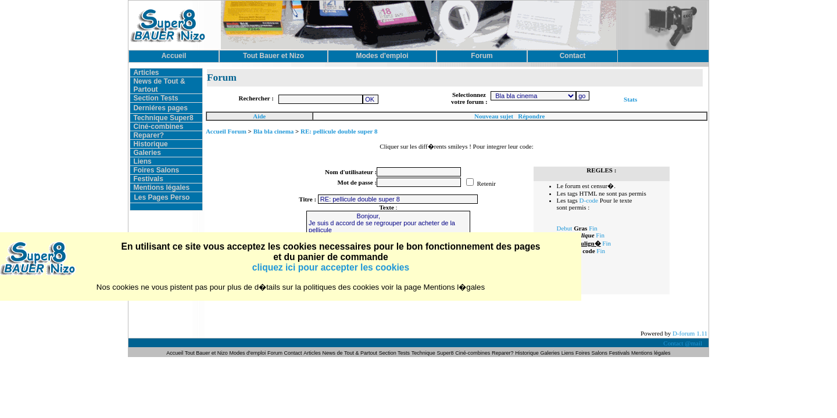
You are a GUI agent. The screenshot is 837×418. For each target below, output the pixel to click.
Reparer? (148, 135)
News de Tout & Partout (350, 353)
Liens (142, 161)
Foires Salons (156, 170)
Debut (565, 228)
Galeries (146, 153)
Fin (593, 228)
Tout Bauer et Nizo (206, 353)
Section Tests (155, 98)
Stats (630, 99)
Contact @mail (683, 343)
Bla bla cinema (273, 131)
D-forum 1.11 (690, 333)
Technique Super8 (163, 118)
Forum (275, 353)
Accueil (175, 353)
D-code (589, 200)
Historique (150, 144)
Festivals (148, 179)
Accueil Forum (226, 131)
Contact (293, 353)
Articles (146, 73)
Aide (259, 116)
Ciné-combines (158, 126)
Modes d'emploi (248, 353)
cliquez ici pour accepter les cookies (330, 267)
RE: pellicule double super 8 (339, 131)
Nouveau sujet (493, 116)
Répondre (531, 116)
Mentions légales (161, 187)
